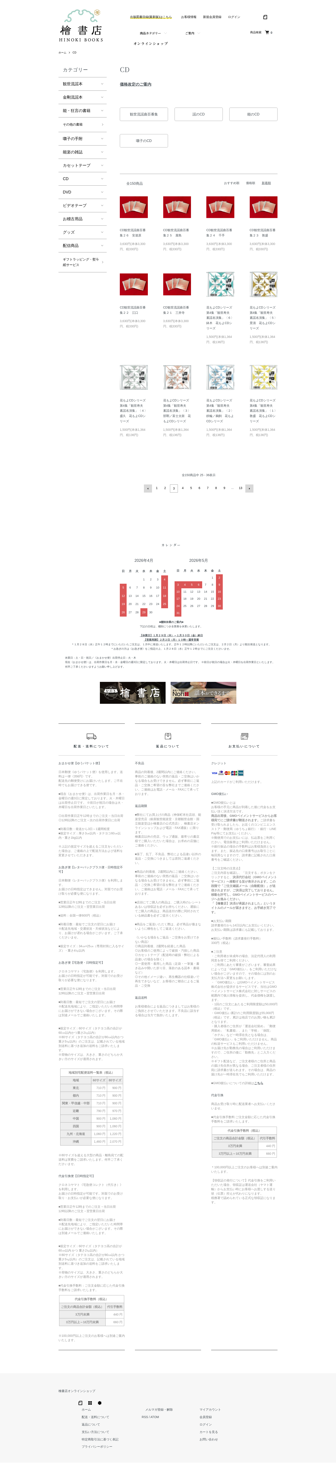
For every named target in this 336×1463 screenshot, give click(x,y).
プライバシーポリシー (167, 1429)
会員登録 (262, 1399)
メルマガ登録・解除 (222, 1392)
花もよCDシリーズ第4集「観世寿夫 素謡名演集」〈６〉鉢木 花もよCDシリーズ (220, 320)
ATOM (222, 1399)
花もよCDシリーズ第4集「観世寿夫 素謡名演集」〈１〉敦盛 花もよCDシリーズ (263, 413)
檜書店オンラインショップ (76, 1392)
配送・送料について (166, 1399)
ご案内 (189, 33)
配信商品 (71, 249)
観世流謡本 (73, 86)
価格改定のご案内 (135, 87)
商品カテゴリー (150, 33)
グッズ (69, 236)
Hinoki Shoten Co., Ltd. (169, 1454)
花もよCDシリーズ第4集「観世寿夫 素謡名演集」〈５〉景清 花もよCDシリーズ (263, 320)
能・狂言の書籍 (76, 113)
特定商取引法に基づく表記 (170, 1422)
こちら (258, 1084)
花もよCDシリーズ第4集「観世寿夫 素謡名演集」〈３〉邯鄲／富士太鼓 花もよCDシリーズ (177, 413)
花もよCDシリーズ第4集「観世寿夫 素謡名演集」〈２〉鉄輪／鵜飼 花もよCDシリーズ (220, 413)
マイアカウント (267, 1392)
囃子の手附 (73, 142)
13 (240, 490)
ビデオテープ (75, 209)
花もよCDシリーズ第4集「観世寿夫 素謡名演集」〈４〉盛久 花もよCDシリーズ (133, 413)
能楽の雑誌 (73, 155)
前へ (148, 490)
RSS (212, 1399)
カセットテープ (76, 169)
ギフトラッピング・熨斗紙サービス (78, 270)
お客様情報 (188, 17)
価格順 (250, 185)
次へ (248, 490)
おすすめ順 (231, 185)
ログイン (234, 17)
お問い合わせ (265, 1422)
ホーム (62, 55)
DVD (67, 195)
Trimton (190, 1454)
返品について (161, 1407)
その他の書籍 (75, 128)
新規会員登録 (212, 17)
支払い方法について (166, 1414)
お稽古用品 (73, 222)
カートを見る (265, 1414)
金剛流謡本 (73, 100)
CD (74, 55)
